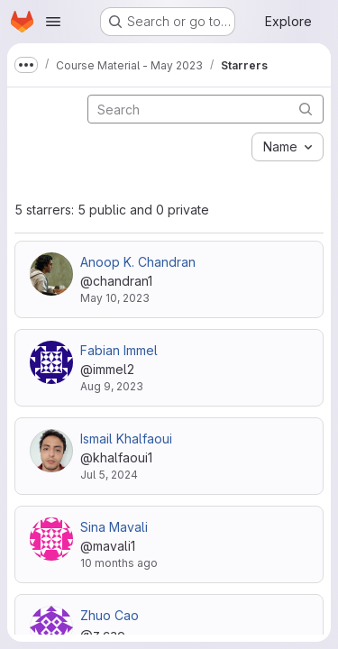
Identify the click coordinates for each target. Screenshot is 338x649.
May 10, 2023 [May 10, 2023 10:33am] (115, 298)
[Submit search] (305, 109)
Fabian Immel (119, 350)
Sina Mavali (114, 527)
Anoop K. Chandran (138, 262)
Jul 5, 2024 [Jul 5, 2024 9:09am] (109, 474)
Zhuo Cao (109, 615)
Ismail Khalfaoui (126, 438)
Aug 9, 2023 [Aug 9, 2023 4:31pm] (111, 386)
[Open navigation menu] (53, 21)
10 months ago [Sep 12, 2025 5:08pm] (119, 563)
